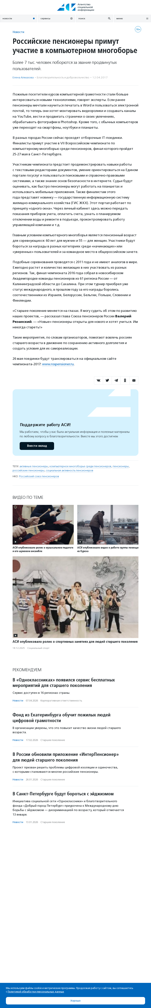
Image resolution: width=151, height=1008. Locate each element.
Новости (18, 32)
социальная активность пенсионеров (69, 470)
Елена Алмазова (23, 77)
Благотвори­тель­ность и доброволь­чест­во (63, 77)
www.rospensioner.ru (58, 364)
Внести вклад (37, 446)
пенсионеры (121, 466)
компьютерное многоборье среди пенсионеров (80, 466)
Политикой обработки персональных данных (36, 991)
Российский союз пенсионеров (39, 476)
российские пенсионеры (28, 470)
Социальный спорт (38, 648)
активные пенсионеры (33, 466)
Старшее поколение (53, 740)
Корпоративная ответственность (61, 700)
